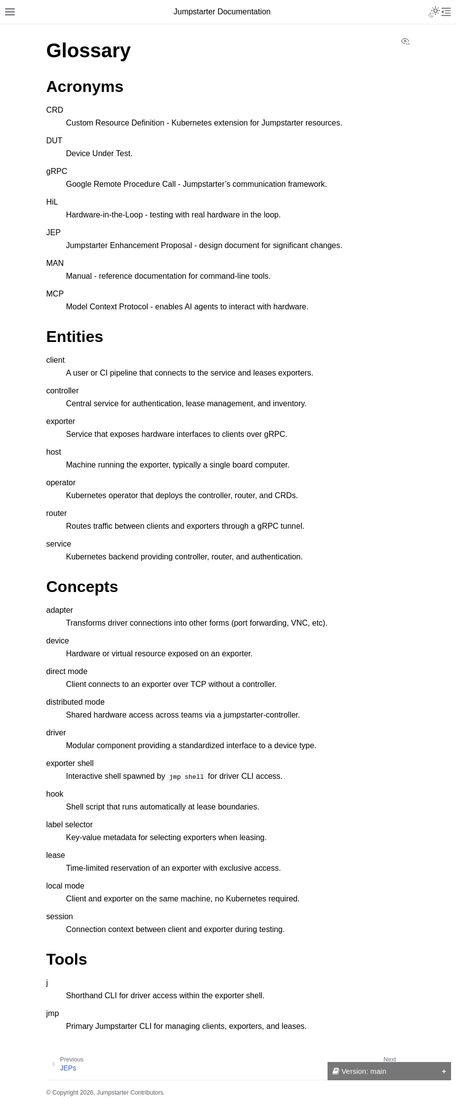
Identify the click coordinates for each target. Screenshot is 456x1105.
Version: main (359, 1071)
